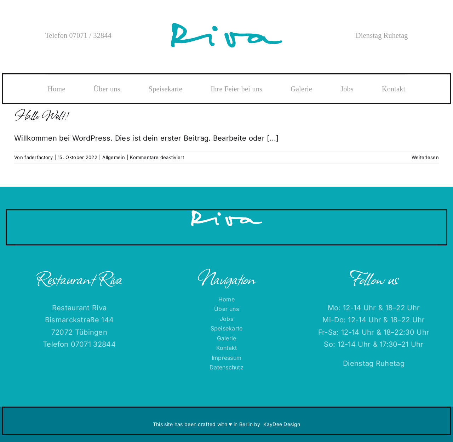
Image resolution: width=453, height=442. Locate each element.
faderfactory (38, 157)
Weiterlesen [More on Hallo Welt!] (425, 157)
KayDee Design (281, 424)
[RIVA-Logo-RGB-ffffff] (226, 214)
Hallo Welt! (40, 114)
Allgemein (113, 157)
